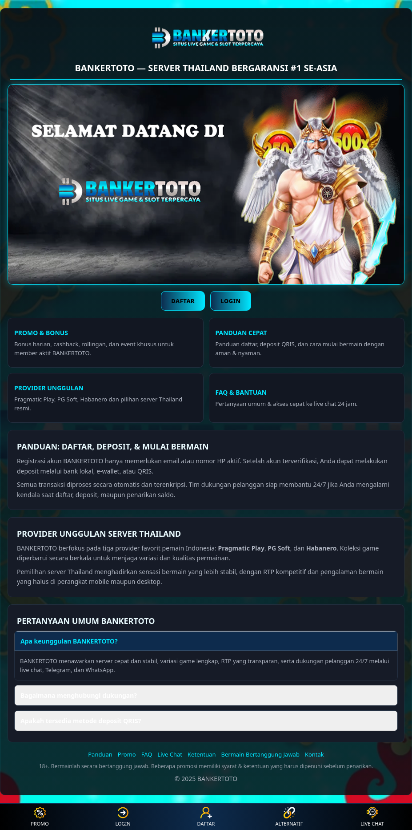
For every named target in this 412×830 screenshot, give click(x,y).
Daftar (183, 301)
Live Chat (169, 754)
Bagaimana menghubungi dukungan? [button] (78, 695)
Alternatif (289, 817)
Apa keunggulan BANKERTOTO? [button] (69, 641)
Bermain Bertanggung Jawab (260, 754)
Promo (127, 754)
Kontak (314, 754)
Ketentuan (202, 754)
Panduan (100, 754)
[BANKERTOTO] (206, 36)
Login (230, 301)
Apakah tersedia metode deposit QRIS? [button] (80, 721)
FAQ (146, 754)
